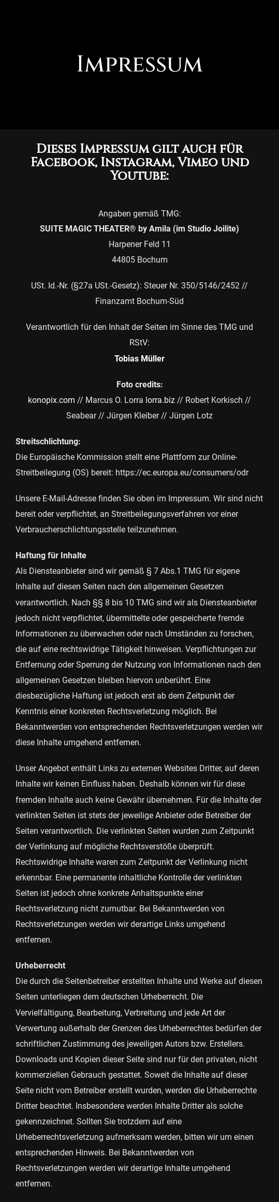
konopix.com (51, 400)
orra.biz (161, 400)
